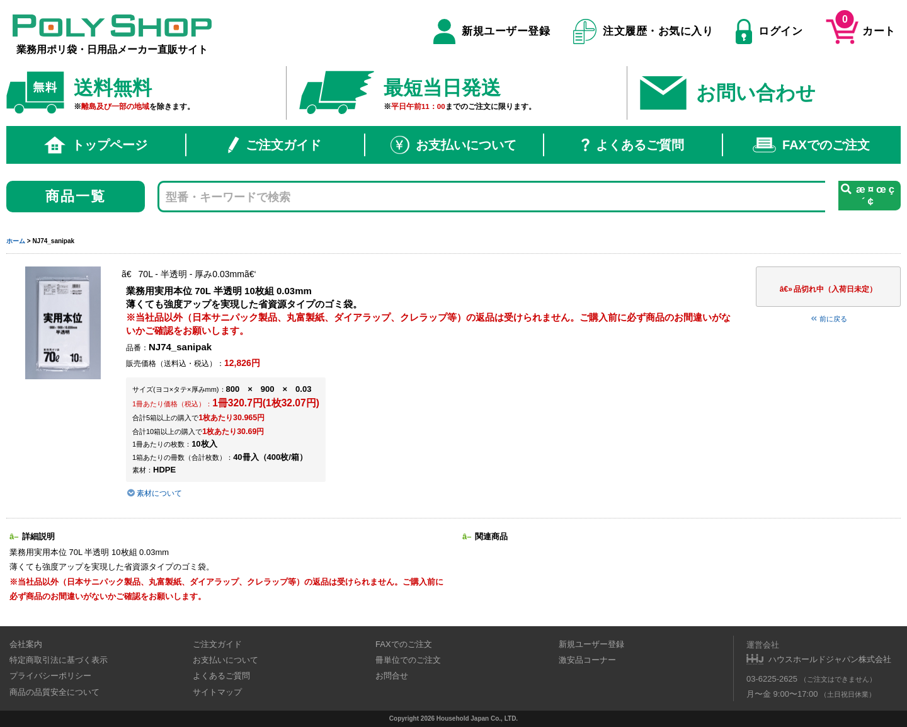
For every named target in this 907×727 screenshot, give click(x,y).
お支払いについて (453, 144)
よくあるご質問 (632, 144)
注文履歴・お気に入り (643, 31)
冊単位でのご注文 (408, 660)
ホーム (15, 241)
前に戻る (828, 319)
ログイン (769, 31)
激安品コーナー (587, 660)
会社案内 (25, 644)
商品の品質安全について (54, 692)
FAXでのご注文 (811, 144)
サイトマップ (217, 692)
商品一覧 (75, 196)
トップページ (95, 144)
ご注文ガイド (274, 144)
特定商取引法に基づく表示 (58, 660)
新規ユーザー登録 (491, 31)
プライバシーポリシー (50, 675)
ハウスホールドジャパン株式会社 (829, 659)
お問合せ (391, 675)
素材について (154, 493)
